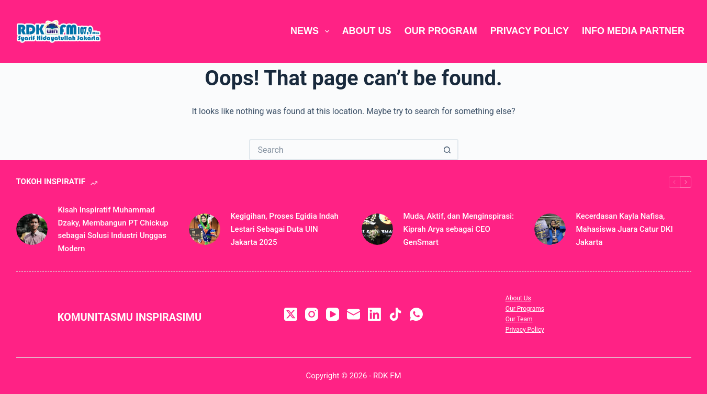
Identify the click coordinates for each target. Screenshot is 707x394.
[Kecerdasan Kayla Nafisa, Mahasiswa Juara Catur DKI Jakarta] (550, 229)
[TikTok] (395, 314)
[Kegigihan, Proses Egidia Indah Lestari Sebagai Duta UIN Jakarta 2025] (204, 229)
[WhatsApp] (416, 314)
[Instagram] (311, 314)
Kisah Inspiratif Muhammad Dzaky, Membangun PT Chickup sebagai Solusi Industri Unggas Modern (113, 229)
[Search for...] (343, 149)
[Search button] (447, 149)
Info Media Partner (633, 31)
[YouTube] (332, 314)
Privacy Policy (529, 31)
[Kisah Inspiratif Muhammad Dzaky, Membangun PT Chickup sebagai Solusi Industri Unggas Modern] (32, 229)
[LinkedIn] (374, 314)
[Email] (353, 314)
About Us (366, 31)
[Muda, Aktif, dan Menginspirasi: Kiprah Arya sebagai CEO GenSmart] (377, 229)
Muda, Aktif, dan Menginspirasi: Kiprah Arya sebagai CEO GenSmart (458, 229)
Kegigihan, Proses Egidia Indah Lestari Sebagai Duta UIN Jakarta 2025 (285, 229)
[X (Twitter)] (290, 314)
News (311, 31)
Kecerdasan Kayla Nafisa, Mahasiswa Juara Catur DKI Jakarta (624, 229)
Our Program (441, 31)
